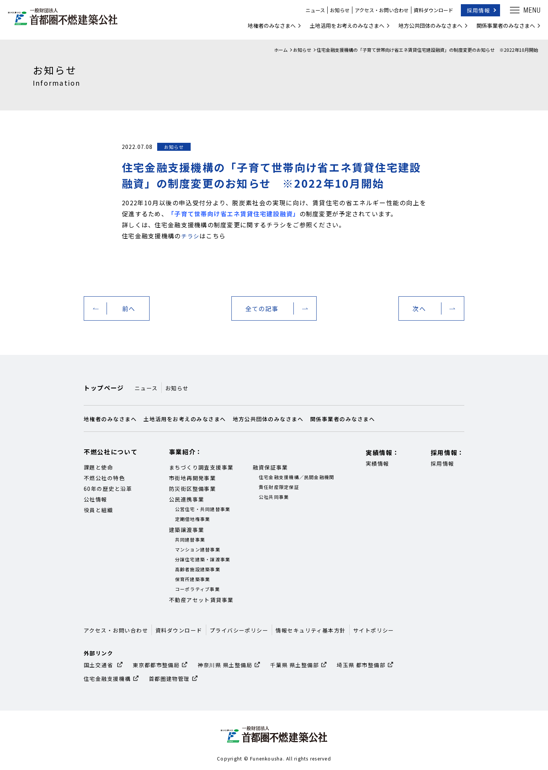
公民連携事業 (186, 499)
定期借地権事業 (192, 519)
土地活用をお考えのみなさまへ (343, 28)
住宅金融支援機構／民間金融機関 (297, 477)
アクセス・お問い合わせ (378, 13)
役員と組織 (98, 510)
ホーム (281, 49)
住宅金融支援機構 (107, 678)
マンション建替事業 (197, 549)
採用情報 (475, 13)
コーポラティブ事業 (197, 589)
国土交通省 (99, 665)
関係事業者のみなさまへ (502, 28)
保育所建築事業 (192, 579)
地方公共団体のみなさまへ (427, 28)
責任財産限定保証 (279, 487)
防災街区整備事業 (192, 488)
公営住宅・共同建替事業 (203, 509)
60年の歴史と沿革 (108, 488)
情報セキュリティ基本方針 (311, 630)
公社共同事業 (274, 497)
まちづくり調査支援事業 (201, 467)
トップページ (104, 387)
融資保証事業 (270, 467)
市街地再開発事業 (192, 478)
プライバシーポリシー (239, 630)
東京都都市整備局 (156, 665)
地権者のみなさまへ (268, 28)
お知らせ (336, 13)
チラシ (191, 235)
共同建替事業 (190, 539)
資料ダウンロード (430, 13)
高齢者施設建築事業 (197, 569)
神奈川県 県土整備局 (225, 665)
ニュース (312, 13)
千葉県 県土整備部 (294, 665)
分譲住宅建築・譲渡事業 (203, 559)
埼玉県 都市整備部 (361, 665)
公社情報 (95, 499)
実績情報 (377, 463)
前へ (128, 308)
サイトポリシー (373, 630)
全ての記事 (261, 308)
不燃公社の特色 (104, 478)
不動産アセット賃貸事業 (201, 600)
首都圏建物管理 (169, 678)
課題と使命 (98, 467)
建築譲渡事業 (186, 530)
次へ (419, 308)
